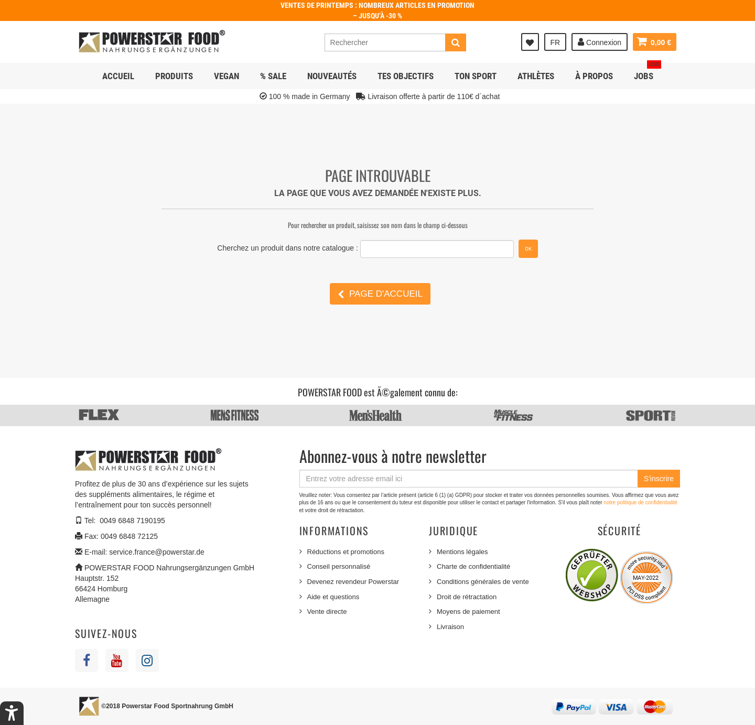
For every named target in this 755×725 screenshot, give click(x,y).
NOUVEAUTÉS (332, 76)
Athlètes (535, 76)
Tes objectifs (406, 76)
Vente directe (327, 611)
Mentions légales (462, 552)
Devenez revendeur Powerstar (353, 582)
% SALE (273, 76)
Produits (174, 76)
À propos (594, 76)
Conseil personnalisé (339, 566)
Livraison (450, 627)
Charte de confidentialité (473, 566)
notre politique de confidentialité (640, 502)
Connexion (599, 42)
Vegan (226, 76)
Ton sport (476, 76)
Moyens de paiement (468, 611)
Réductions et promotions (345, 552)
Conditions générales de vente (483, 582)
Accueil (118, 76)
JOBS (647, 72)
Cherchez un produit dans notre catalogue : (287, 248)
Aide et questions (333, 597)
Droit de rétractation (467, 597)
